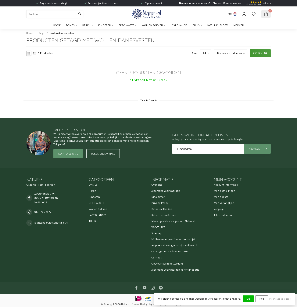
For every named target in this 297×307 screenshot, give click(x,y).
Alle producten (223, 215)
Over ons (156, 184)
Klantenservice (232, 3)
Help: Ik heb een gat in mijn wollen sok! (174, 245)
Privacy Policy (159, 203)
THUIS (196, 25)
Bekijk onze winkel (103, 153)
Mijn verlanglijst (224, 203)
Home (57, 25)
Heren (86, 25)
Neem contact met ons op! (194, 3)
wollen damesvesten (62, 33)
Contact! (156, 257)
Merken (238, 25)
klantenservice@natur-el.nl (51, 222)
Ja (248, 298)
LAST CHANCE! (178, 25)
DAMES (70, 25)
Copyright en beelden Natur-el (169, 251)
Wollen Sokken (152, 25)
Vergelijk (219, 209)
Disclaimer (158, 197)
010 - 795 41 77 (43, 212)
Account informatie (226, 184)
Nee (261, 298)
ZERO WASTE (126, 25)
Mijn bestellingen (224, 190)
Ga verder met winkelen (149, 80)
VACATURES (158, 227)
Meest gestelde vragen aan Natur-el (173, 221)
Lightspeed (150, 304)
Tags (41, 33)
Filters (260, 53)
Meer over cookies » (280, 298)
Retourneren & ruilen (164, 215)
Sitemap (156, 233)
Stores (216, 3)
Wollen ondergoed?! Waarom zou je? (173, 239)
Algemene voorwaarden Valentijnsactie (175, 269)
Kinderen (104, 25)
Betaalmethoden (161, 209)
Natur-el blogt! (217, 25)
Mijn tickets (221, 197)
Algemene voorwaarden (165, 190)
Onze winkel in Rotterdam (167, 263)
